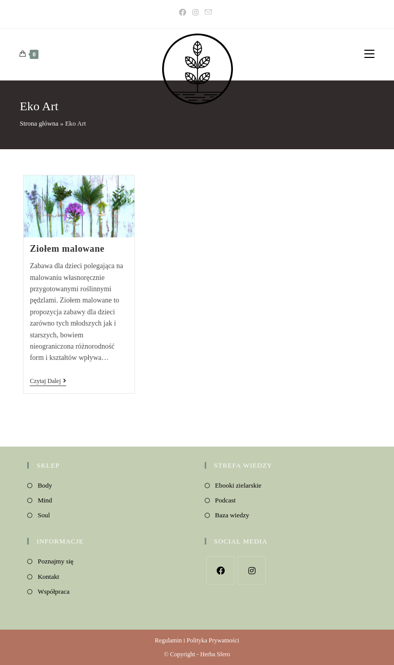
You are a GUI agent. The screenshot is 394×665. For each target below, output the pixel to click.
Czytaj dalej (48, 381)
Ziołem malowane (67, 249)
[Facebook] (184, 12)
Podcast (225, 500)
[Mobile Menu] (369, 54)
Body (44, 485)
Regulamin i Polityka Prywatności (197, 640)
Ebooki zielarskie (238, 485)
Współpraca (53, 591)
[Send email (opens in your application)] (208, 12)
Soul (43, 515)
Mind (44, 500)
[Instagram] (195, 12)
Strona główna (38, 123)
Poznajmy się (55, 561)
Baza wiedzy (232, 515)
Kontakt (48, 576)
